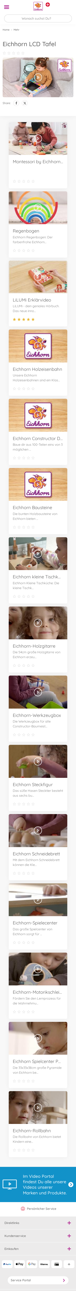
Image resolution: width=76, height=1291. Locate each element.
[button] (67, 7)
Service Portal (38, 1280)
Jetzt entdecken (70, 1184)
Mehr (16, 29)
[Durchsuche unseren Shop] (38, 18)
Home (6, 29)
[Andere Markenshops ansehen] (48, 4)
